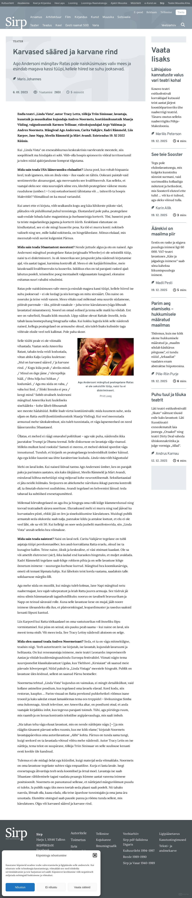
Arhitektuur (54, 17)
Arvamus (36, 17)
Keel (59, 25)
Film (68, 17)
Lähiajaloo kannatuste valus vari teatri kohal (167, 75)
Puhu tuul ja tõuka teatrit (168, 397)
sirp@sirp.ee (45, 845)
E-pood (138, 12)
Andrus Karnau (167, 453)
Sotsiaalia (123, 17)
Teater (34, 25)
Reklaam (151, 12)
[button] (95, 855)
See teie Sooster (166, 155)
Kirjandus (81, 17)
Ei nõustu (51, 887)
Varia (95, 25)
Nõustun (20, 887)
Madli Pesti (164, 283)
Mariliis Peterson (168, 134)
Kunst (95, 17)
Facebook (43, 850)
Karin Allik (163, 208)
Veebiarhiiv (168, 25)
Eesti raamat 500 (77, 25)
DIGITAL (184, 894)
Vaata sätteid (82, 887)
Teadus (47, 25)
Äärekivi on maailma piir (163, 231)
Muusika (108, 17)
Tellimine (166, 12)
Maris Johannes (29, 79)
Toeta (181, 12)
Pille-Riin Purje (167, 374)
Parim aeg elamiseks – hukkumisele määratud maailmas (163, 314)
